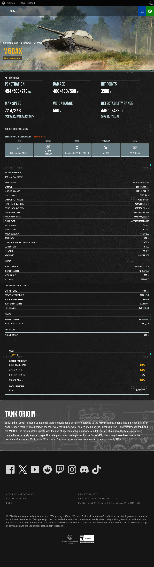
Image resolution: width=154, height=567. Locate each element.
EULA (9, 503)
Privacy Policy (87, 495)
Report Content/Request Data (98, 499)
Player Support (16, 499)
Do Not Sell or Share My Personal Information (109, 503)
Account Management (20, 495)
